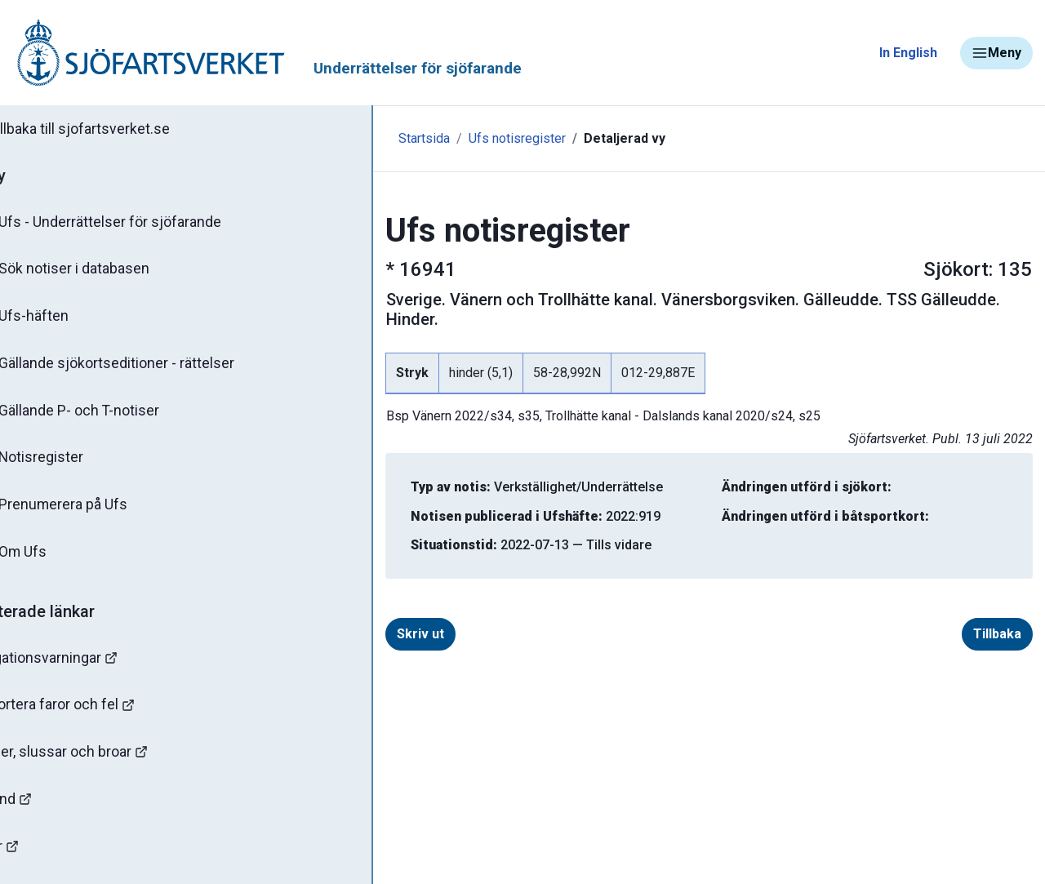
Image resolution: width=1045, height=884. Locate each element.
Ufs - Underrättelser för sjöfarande (141, 223)
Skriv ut (353, 614)
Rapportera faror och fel (98, 715)
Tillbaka (997, 614)
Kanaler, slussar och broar (104, 763)
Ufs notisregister (450, 138)
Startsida (357, 138)
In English (908, 52)
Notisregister (72, 464)
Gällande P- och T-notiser (110, 416)
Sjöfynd (46, 811)
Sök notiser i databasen (105, 272)
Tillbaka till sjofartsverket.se (115, 130)
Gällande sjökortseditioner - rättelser (147, 368)
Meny (996, 53)
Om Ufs (54, 561)
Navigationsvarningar (89, 667)
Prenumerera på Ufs (94, 512)
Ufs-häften (64, 320)
